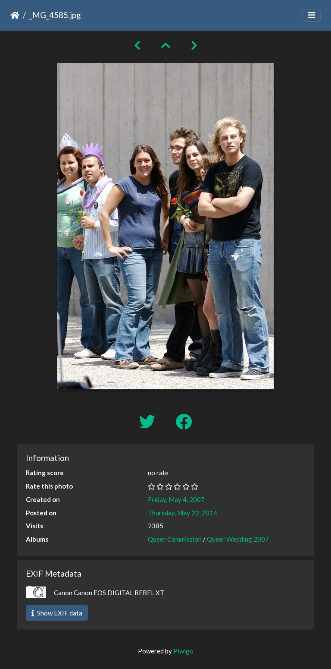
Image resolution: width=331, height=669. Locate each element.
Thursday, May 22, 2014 (182, 513)
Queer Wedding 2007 (238, 539)
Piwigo (183, 651)
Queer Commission (175, 539)
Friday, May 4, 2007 (176, 499)
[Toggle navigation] (312, 15)
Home (14, 15)
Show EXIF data (56, 613)
